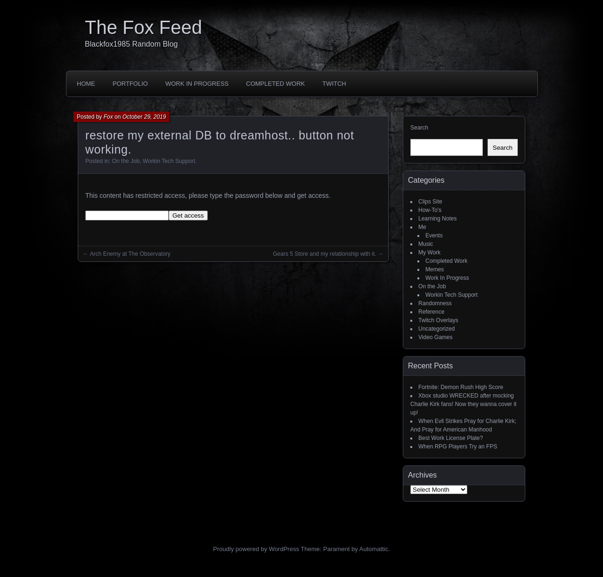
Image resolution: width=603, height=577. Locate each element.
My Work (429, 252)
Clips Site (430, 201)
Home (86, 83)
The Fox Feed (143, 27)
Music (425, 244)
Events (434, 235)
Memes (434, 269)
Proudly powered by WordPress (256, 549)
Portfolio (130, 83)
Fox (108, 117)
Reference (431, 312)
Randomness (435, 303)
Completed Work (275, 83)
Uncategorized (436, 328)
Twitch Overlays (438, 320)
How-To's (429, 210)
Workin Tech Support (169, 161)
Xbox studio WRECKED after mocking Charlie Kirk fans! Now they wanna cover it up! (463, 404)
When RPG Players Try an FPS (457, 446)
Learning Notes (437, 218)
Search (419, 127)
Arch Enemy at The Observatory (130, 254)
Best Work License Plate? (450, 438)
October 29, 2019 (144, 117)
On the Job (126, 161)
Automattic (373, 549)
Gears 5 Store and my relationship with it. (324, 254)
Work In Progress (196, 83)
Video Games (435, 337)
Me (422, 227)
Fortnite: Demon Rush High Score (460, 387)
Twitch (334, 83)
